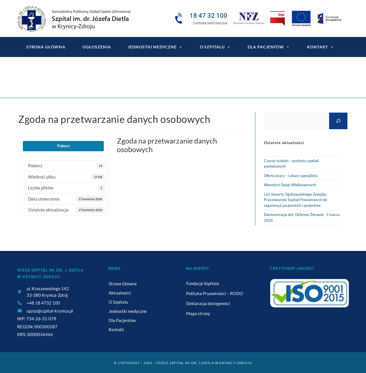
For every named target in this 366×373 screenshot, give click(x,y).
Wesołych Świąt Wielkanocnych (290, 184)
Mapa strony (198, 313)
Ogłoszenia (96, 46)
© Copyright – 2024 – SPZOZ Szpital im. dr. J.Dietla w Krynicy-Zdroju (183, 363)
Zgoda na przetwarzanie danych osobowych (200, 81)
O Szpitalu (215, 47)
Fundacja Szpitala (202, 283)
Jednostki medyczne (155, 47)
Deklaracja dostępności (208, 303)
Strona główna (45, 46)
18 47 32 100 (208, 15)
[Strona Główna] (138, 81)
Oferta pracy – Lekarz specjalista (291, 175)
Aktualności (120, 292)
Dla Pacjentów (269, 47)
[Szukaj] (338, 120)
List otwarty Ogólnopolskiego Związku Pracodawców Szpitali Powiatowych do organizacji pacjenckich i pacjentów (295, 200)
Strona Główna (123, 283)
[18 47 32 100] (179, 18)
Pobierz (63, 146)
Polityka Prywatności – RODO (214, 293)
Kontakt (320, 47)
